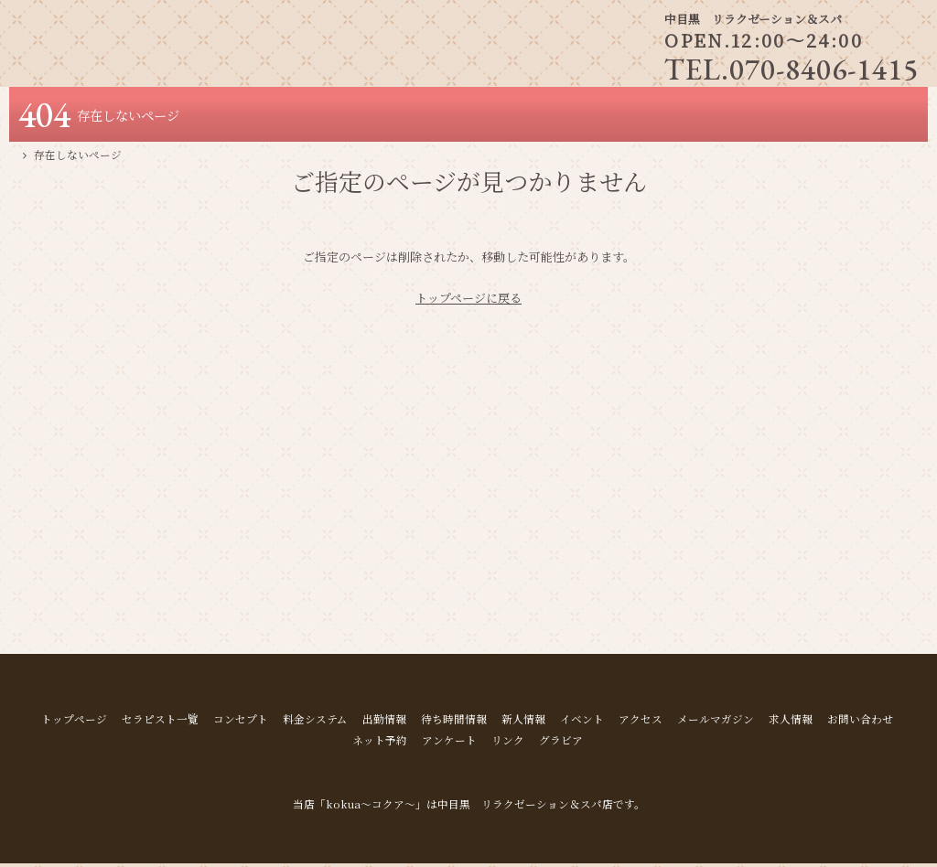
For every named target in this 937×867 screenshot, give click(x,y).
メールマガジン (715, 722)
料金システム (315, 722)
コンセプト (240, 722)
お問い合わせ (860, 722)
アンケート (449, 743)
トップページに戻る (468, 301)
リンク (507, 743)
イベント (582, 722)
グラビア (561, 743)
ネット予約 (379, 743)
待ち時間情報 (454, 722)
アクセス (640, 722)
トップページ (74, 722)
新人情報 (523, 722)
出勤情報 (384, 722)
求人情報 (791, 722)
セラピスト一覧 (160, 722)
